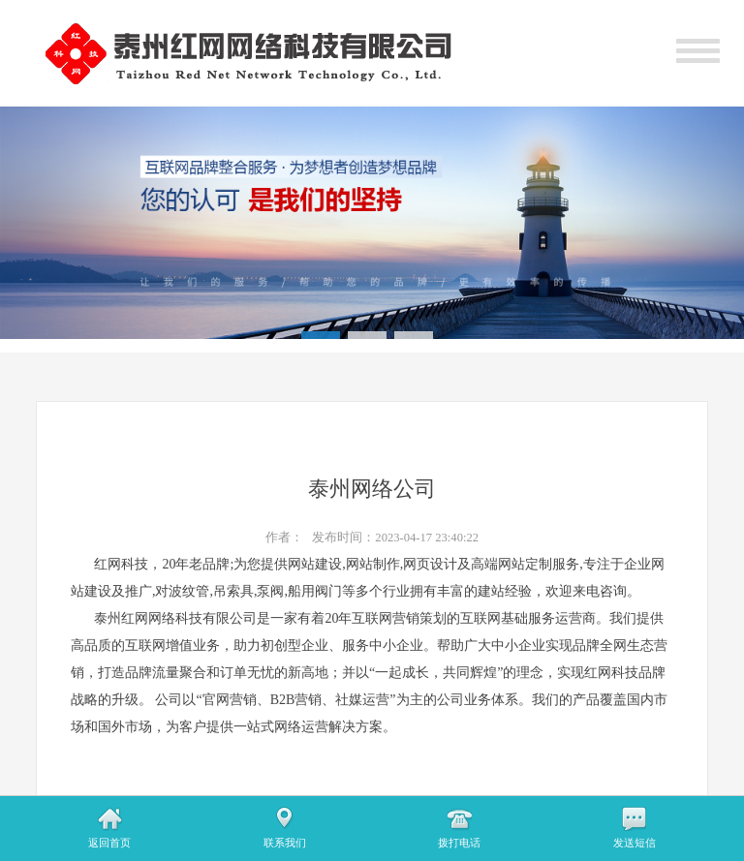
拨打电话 (459, 842)
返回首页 (109, 842)
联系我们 (285, 842)
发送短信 (634, 842)
